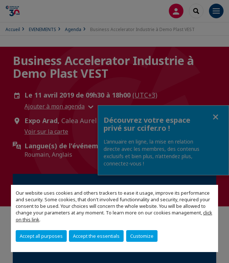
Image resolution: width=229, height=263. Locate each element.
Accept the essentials (96, 236)
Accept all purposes (41, 236)
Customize (142, 236)
